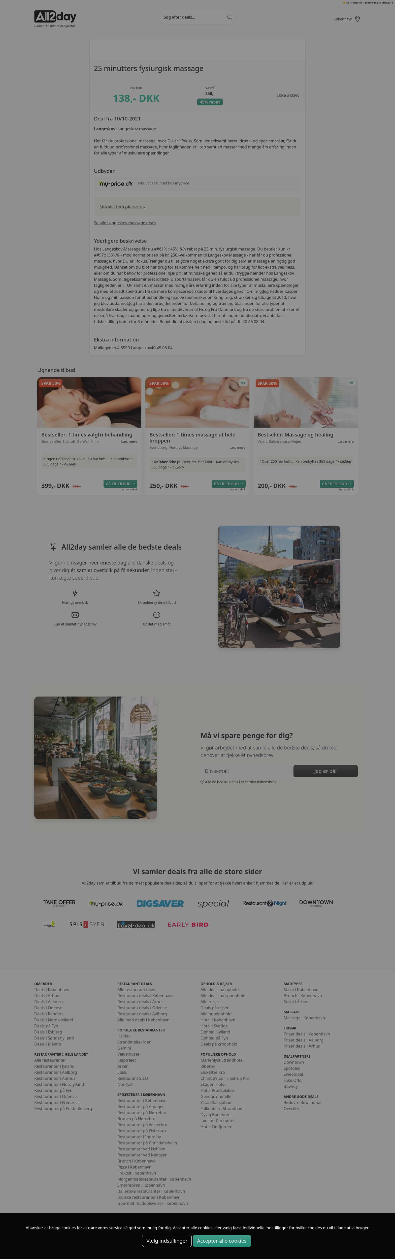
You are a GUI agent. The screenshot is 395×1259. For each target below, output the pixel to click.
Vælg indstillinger (166, 1240)
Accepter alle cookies (222, 1240)
